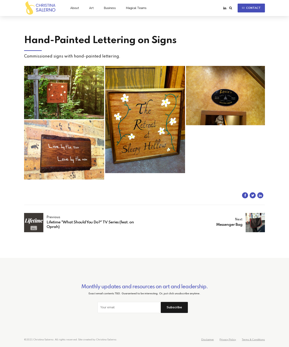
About (74, 8)
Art (91, 8)
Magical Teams (136, 8)
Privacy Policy (228, 339)
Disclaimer (207, 339)
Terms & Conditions (253, 339)
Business (110, 8)
